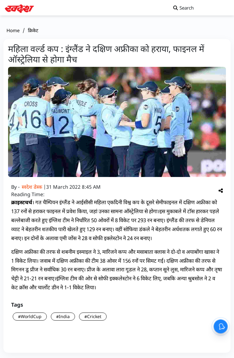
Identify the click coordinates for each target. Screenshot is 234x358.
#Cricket (92, 316)
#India (63, 316)
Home (13, 30)
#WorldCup (30, 316)
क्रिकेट (33, 30)
